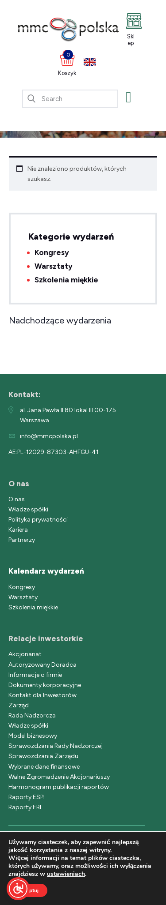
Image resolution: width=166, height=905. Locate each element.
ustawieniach (66, 874)
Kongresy (52, 252)
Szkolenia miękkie (66, 279)
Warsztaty (54, 266)
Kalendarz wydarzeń (46, 571)
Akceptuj (28, 890)
